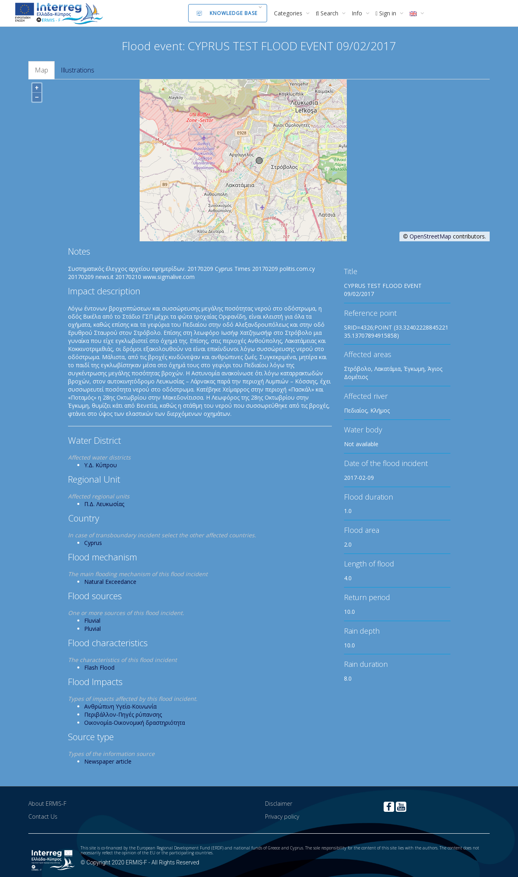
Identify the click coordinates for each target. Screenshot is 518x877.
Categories (289, 13)
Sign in (387, 13)
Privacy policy (282, 816)
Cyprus (93, 543)
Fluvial (92, 620)
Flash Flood (99, 667)
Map (41, 70)
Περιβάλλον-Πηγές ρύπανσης (123, 714)
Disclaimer (278, 803)
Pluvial (92, 628)
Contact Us (42, 816)
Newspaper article (108, 761)
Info (358, 13)
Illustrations (77, 70)
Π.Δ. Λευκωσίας (104, 504)
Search (328, 13)
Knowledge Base (227, 13)
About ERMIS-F (47, 803)
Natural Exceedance (110, 581)
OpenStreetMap (430, 236)
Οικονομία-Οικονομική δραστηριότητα (134, 722)
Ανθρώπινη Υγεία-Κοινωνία (120, 706)
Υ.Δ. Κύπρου (100, 465)
